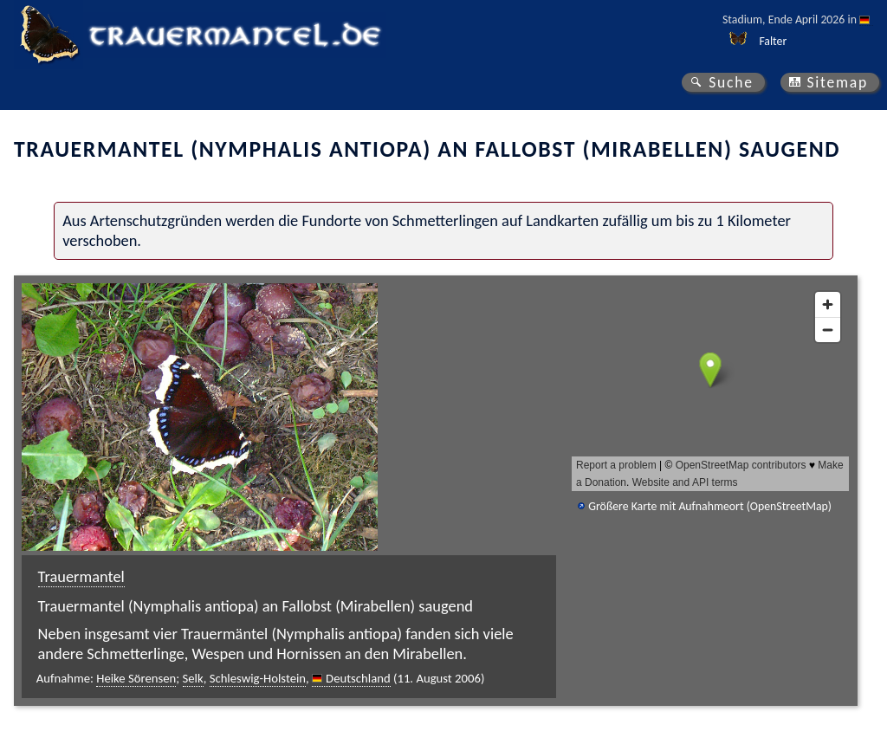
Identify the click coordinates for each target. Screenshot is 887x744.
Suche (731, 82)
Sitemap (837, 82)
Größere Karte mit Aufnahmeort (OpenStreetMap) (710, 506)
